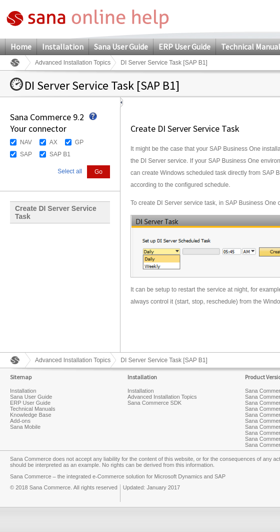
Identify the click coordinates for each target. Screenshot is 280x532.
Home (21, 47)
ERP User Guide (184, 47)
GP (79, 142)
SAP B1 (60, 154)
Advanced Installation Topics (72, 62)
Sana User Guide (121, 47)
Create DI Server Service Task (55, 212)
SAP (26, 154)
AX (54, 142)
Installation (63, 47)
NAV (26, 142)
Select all (70, 171)
